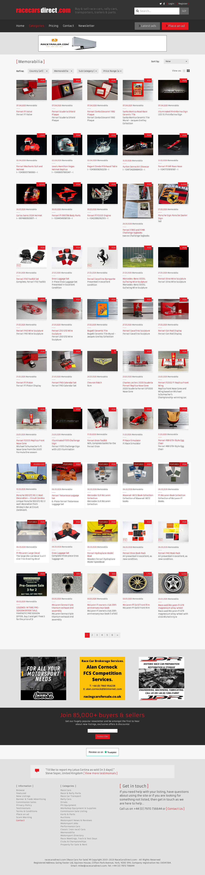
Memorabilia (67, 832)
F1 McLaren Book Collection (171, 495)
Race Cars (65, 790)
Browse (20, 790)
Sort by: (155, 61)
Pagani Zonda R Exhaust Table (102, 166)
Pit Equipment (68, 805)
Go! (184, 11)
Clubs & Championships (73, 841)
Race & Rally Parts (70, 793)
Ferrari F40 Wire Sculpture (29, 330)
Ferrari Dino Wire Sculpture (172, 279)
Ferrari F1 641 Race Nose (170, 166)
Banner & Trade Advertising (31, 799)
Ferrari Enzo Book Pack (134, 553)
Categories (36, 26)
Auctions (65, 817)
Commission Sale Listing (73, 811)
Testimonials (23, 808)
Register (183, 3)
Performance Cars (70, 826)
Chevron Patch (94, 382)
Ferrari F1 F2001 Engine (99, 215)
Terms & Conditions (26, 811)
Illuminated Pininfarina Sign (173, 111)
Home (20, 26)
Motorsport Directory (72, 835)
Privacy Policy (24, 805)
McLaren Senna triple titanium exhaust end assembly (62, 608)
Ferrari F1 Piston (24, 382)
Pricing (53, 26)
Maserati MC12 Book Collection (138, 495)
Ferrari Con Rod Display (170, 330)
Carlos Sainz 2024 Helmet (29, 215)
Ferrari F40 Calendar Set (64, 382)
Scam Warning (24, 817)
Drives (63, 802)
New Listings (23, 796)
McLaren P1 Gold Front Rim (136, 605)
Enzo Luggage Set (60, 279)
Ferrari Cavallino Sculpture (136, 330)
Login (171, 3)
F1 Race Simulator (132, 440)
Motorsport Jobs (69, 823)
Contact (68, 26)
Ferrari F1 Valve (24, 111)
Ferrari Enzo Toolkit (97, 440)
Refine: (20, 71)
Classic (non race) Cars (72, 829)
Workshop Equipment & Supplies (78, 808)
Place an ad (175, 26)
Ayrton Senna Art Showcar (136, 166)
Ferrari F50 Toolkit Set (27, 279)
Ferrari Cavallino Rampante (101, 279)
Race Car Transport (70, 796)
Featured (21, 793)
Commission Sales (26, 802)
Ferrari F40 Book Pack (169, 553)
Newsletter (86, 26)
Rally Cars (65, 799)
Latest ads (147, 26)
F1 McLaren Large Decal (28, 553)
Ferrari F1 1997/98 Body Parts (66, 215)
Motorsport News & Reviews (76, 820)
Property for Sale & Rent (73, 844)
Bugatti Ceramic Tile (97, 330)
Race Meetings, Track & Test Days (78, 838)
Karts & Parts (67, 814)
